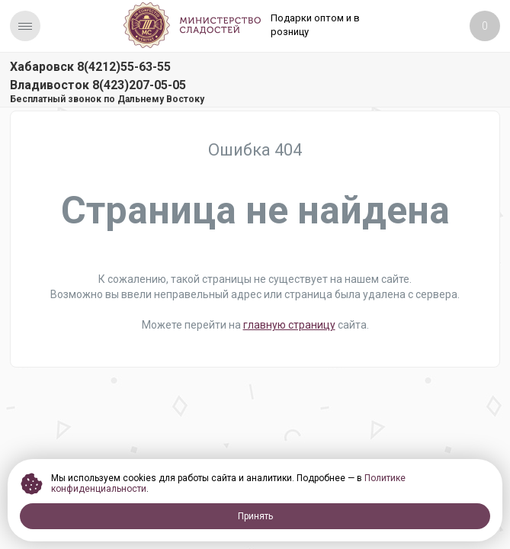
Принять (255, 516)
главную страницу (289, 325)
